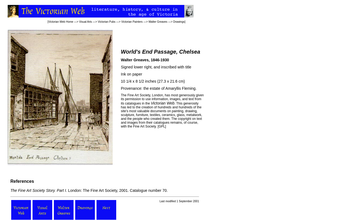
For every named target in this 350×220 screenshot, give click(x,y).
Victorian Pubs (106, 21)
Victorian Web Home (60, 21)
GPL (162, 126)
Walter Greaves (157, 21)
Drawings (179, 21)
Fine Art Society (138, 95)
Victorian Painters (131, 21)
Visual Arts (85, 21)
